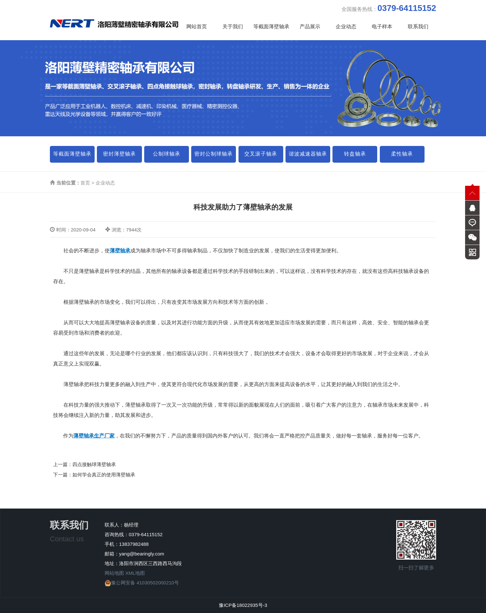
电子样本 (382, 26)
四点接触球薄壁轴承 (94, 464)
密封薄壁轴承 (119, 154)
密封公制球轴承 (213, 154)
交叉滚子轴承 (260, 154)
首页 (85, 182)
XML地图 (135, 573)
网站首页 (196, 26)
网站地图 (114, 573)
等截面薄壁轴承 (271, 26)
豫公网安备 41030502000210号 (142, 582)
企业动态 (346, 26)
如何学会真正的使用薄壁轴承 (103, 474)
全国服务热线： (388, 8)
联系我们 (418, 26)
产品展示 (310, 26)
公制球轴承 (166, 154)
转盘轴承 (355, 154)
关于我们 (232, 26)
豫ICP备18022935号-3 (243, 605)
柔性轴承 (402, 154)
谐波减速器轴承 (308, 154)
